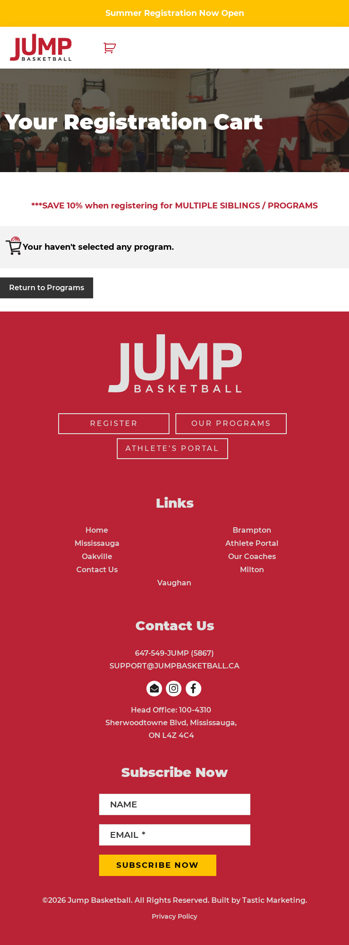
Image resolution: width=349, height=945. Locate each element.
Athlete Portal (252, 543)
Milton (252, 569)
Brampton (252, 530)
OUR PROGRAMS (231, 423)
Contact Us (97, 569)
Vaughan (174, 583)
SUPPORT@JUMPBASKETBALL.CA (174, 666)
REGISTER (114, 423)
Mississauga (97, 543)
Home (96, 530)
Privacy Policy (174, 916)
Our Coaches (252, 556)
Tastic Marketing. (274, 900)
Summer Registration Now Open (174, 13)
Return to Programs (46, 287)
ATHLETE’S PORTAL (172, 448)
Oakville (97, 556)
